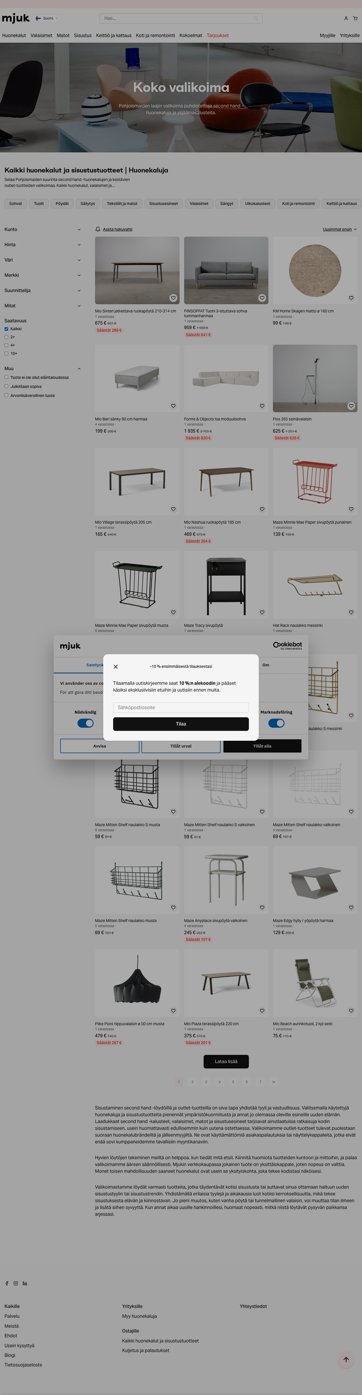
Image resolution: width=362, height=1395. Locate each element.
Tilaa (181, 724)
